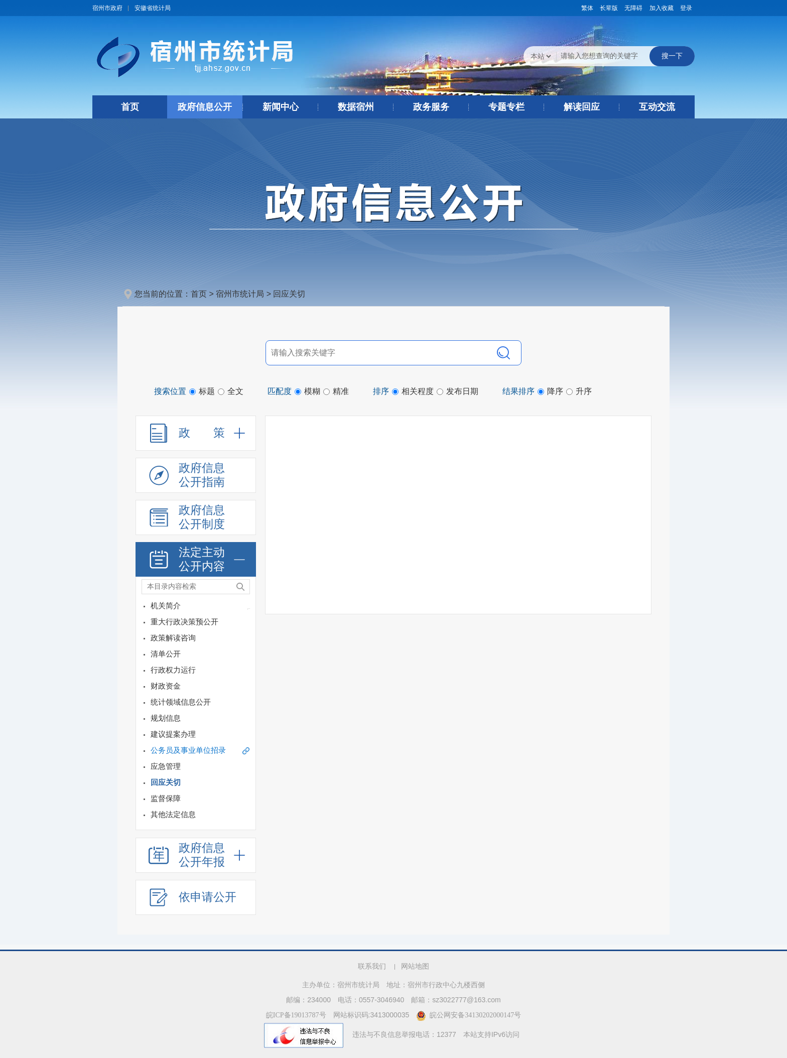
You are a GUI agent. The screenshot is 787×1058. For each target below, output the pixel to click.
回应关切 (289, 294)
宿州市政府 (107, 8)
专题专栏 (506, 107)
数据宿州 (356, 107)
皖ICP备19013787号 (296, 1015)
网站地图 (415, 966)
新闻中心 (281, 107)
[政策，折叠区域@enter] (196, 433)
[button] (608, 8)
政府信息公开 (205, 107)
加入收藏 (661, 8)
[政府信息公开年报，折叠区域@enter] (196, 855)
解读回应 (582, 107)
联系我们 (372, 966)
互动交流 (657, 107)
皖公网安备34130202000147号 (468, 1015)
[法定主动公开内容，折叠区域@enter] (196, 559)
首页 (130, 107)
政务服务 (431, 107)
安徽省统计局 (153, 8)
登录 (686, 8)
